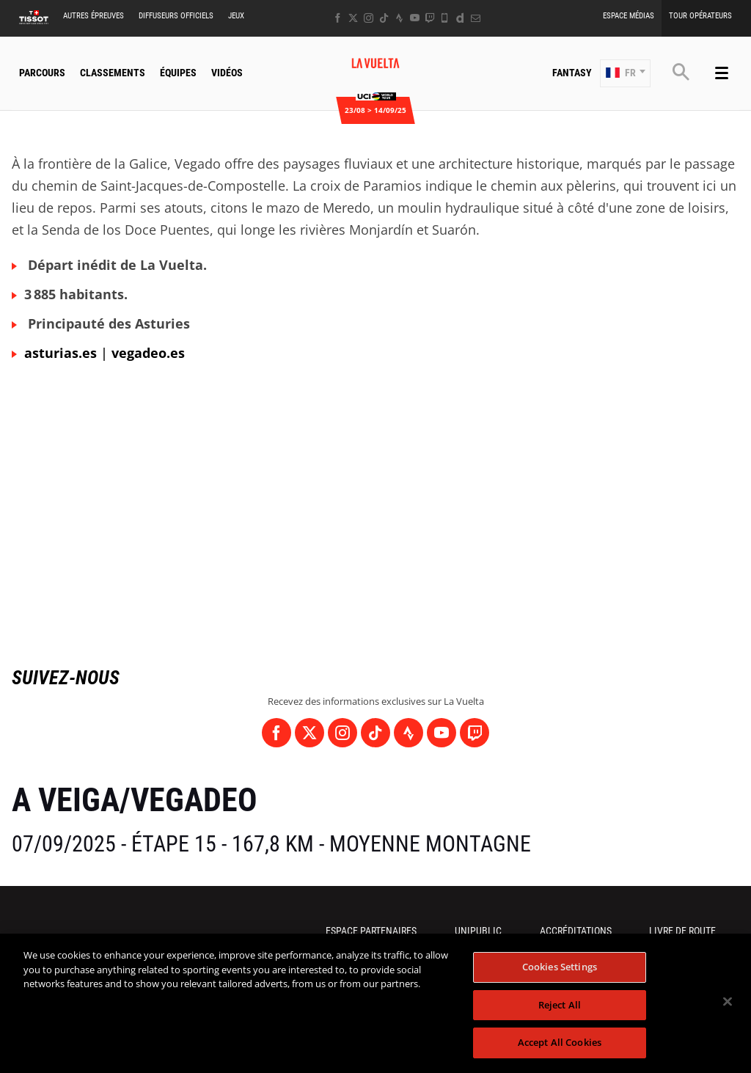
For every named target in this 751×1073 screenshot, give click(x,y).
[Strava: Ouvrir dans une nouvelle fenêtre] (399, 18)
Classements (112, 72)
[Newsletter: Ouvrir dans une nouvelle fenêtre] (475, 18)
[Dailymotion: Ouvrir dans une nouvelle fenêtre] (460, 18)
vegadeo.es (148, 353)
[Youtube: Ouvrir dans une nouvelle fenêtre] (414, 18)
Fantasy (572, 72)
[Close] (727, 1002)
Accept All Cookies (559, 1042)
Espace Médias (628, 16)
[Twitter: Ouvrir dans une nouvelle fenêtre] (353, 18)
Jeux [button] (236, 16)
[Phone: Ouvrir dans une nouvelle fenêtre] (445, 18)
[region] (375, 1003)
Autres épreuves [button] (93, 16)
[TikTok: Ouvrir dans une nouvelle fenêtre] (384, 18)
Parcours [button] (42, 72)
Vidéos (227, 72)
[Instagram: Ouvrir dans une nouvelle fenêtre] (368, 18)
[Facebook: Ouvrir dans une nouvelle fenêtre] (337, 18)
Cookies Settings (559, 966)
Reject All (559, 1004)
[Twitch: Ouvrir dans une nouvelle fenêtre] (429, 18)
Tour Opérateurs (700, 16)
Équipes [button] (178, 72)
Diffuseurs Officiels (176, 16)
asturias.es (60, 353)
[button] (625, 73)
